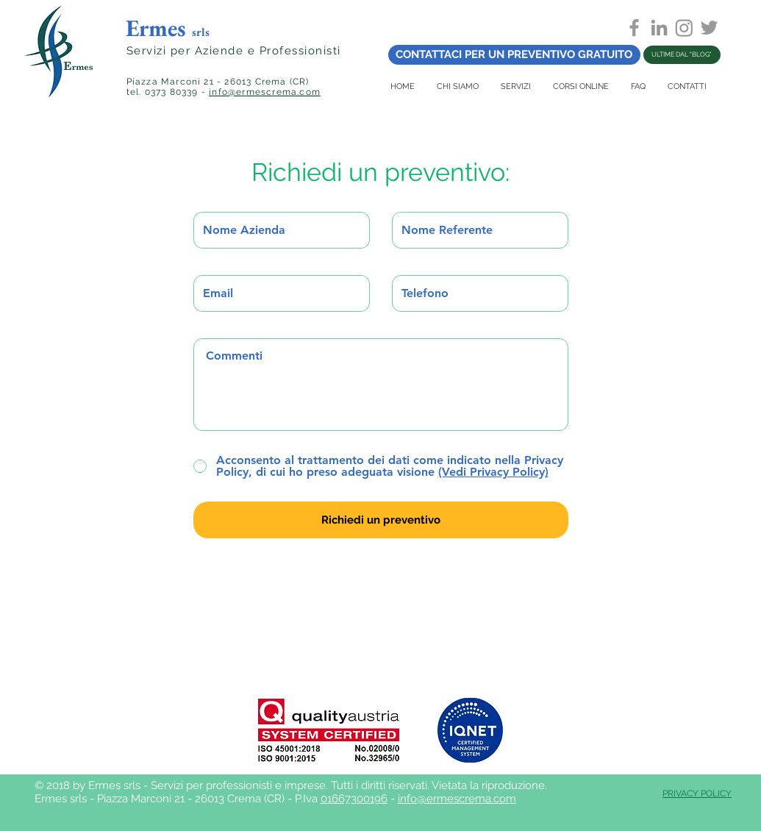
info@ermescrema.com (265, 92)
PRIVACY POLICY (697, 793)
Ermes (168, 28)
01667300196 (354, 798)
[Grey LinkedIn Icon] (659, 27)
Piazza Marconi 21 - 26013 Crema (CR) (218, 81)
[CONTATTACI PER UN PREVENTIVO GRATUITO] (514, 55)
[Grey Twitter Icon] (709, 27)
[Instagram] (684, 27)
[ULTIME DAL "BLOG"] (682, 55)
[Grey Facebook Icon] (634, 27)
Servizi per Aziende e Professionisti (233, 50)
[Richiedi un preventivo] (380, 520)
